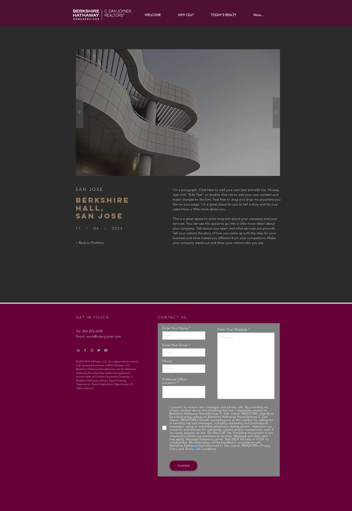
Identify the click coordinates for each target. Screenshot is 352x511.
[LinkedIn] (78, 350)
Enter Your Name (175, 328)
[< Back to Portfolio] (90, 242)
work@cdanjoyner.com (104, 336)
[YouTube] (106, 350)
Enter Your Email (175, 345)
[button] (178, 112)
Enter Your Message (232, 329)
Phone (167, 361)
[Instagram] (92, 350)
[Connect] (183, 466)
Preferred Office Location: (174, 380)
